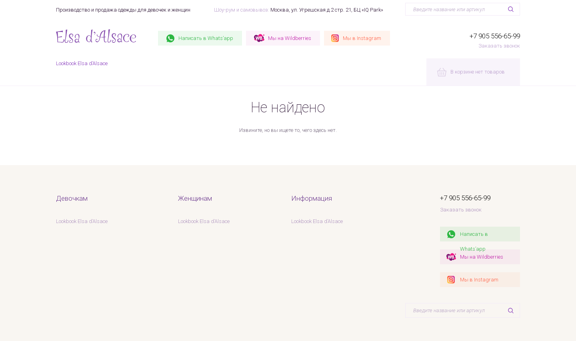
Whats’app (205, 38)
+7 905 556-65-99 (495, 36)
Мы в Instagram (479, 280)
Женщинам (195, 198)
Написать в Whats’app (474, 236)
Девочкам (72, 198)
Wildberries (289, 38)
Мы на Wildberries (481, 257)
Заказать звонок (499, 46)
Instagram (362, 38)
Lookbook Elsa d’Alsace (82, 63)
